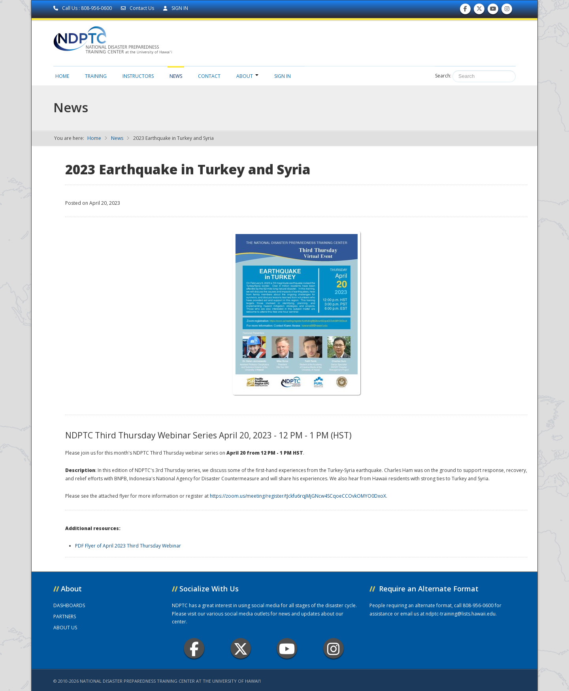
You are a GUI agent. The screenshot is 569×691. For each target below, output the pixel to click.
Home (62, 76)
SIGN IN (175, 8)
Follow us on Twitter (479, 10)
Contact (209, 76)
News (176, 76)
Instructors (138, 76)
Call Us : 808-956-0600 (83, 8)
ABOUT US (65, 627)
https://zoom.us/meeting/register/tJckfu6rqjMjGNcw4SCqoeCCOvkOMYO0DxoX (298, 496)
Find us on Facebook (465, 10)
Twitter (241, 648)
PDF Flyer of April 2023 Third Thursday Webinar (128, 545)
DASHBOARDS (69, 605)
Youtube (287, 648)
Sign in (282, 76)
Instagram (333, 648)
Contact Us (138, 8)
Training (96, 76)
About (247, 76)
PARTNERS (64, 616)
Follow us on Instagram (507, 10)
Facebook (194, 648)
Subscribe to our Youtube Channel (493, 10)
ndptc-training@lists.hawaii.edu (461, 613)
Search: (443, 75)
